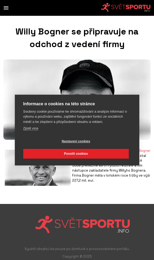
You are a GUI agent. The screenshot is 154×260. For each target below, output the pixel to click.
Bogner (144, 150)
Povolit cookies (76, 154)
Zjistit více (30, 128)
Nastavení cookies (76, 141)
